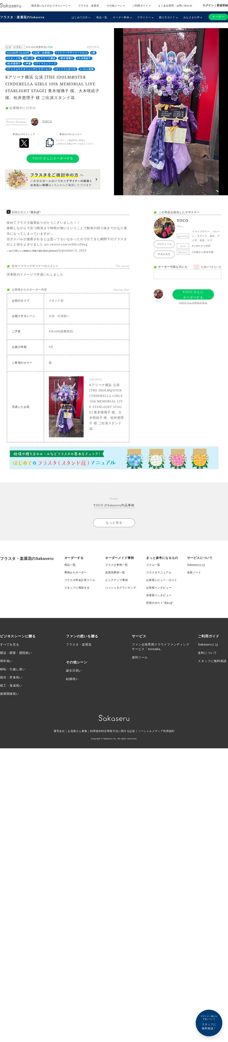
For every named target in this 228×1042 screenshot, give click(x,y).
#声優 (27, 63)
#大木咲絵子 (84, 58)
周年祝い (6, 660)
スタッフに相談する (77, 587)
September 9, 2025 (72, 250)
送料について (207, 652)
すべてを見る (9, 644)
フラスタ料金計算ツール (79, 579)
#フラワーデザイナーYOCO (72, 52)
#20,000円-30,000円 (18, 52)
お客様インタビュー (158, 587)
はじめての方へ (81, 17)
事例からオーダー (75, 572)
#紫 (93, 52)
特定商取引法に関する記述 (118, 730)
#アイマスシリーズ (45, 63)
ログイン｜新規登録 (215, 5)
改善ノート (194, 572)
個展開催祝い (9, 693)
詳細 (50, 47)
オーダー (218, 16)
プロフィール (164, 244)
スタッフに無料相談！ (209, 1022)
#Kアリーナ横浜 (46, 58)
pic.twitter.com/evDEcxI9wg (65, 244)
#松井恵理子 (14, 63)
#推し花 (28, 58)
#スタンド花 (14, 58)
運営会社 (59, 730)
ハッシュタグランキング (120, 587)
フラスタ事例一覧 (116, 564)
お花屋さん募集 (77, 730)
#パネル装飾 (87, 69)
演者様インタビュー (158, 595)
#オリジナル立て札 (65, 69)
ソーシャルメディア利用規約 (156, 730)
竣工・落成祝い (11, 685)
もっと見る (114, 522)
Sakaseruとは (196, 564)
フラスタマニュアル (158, 572)
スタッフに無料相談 (212, 660)
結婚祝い (72, 678)
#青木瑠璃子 (66, 58)
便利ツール (140, 657)
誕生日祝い (74, 670)
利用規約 (95, 730)
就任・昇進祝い (11, 677)
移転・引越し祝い (12, 669)
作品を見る (164, 254)
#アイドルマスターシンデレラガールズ (29, 69)
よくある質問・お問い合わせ (175, 5)
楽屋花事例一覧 (115, 572)
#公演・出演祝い (42, 52)
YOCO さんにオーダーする (52, 158)
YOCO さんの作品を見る (193, 302)
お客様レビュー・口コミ (161, 579)
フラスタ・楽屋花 (88, 5)
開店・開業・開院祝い (16, 652)
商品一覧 (101, 17)
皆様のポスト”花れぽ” (159, 602)
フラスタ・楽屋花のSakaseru (22, 17)
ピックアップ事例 (116, 579)
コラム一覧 (153, 564)
